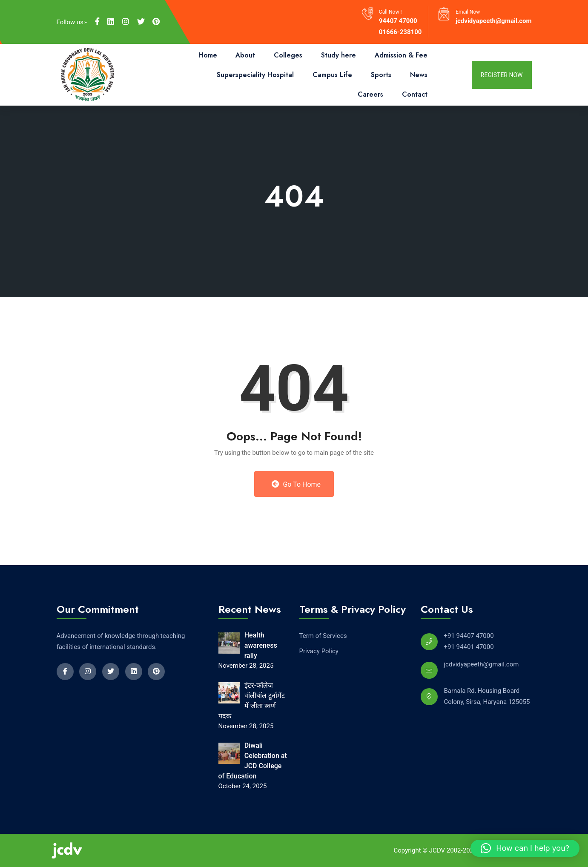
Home (207, 55)
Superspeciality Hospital (255, 75)
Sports (381, 75)
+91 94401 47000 (469, 647)
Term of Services (323, 636)
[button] (524, 848)
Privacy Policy (318, 651)
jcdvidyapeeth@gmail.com (493, 21)
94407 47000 (398, 21)
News (418, 75)
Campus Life (332, 75)
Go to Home (296, 484)
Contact (414, 94)
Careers (370, 94)
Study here (338, 55)
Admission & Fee (401, 55)
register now (502, 75)
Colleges (288, 55)
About (245, 55)
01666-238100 (400, 32)
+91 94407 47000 (469, 636)
